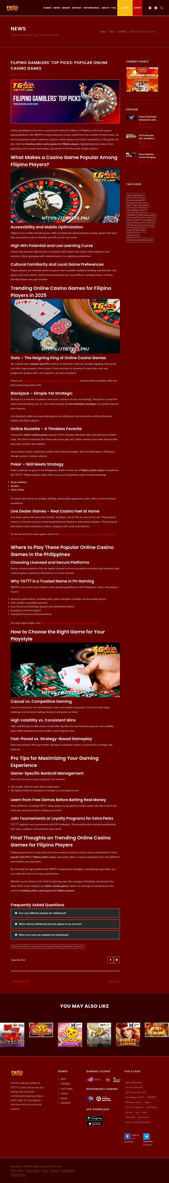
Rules (45, 1170)
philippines (68, 946)
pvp (152, 225)
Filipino (57, 946)
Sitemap (55, 1170)
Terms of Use (17, 1170)
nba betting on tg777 (136, 210)
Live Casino (67, 1088)
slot (22, 946)
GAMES (122, 31)
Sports (64, 1098)
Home (103, 31)
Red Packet (132, 225)
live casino (31, 946)
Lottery (64, 1093)
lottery (130, 220)
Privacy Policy (33, 1170)
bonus (41, 946)
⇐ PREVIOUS (20, 981)
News (112, 31)
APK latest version (147, 215)
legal (49, 946)
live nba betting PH (136, 200)
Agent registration (135, 195)
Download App (18, 1174)
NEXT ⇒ (114, 981)
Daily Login (140, 230)
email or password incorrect (139, 240)
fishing (15, 946)
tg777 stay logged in (145, 220)
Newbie (79, 946)
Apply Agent (68, 1170)
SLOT (63, 1079)
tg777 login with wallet (137, 205)
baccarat (144, 225)
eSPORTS (131, 215)
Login (129, 230)
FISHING (65, 1083)
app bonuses (133, 235)
